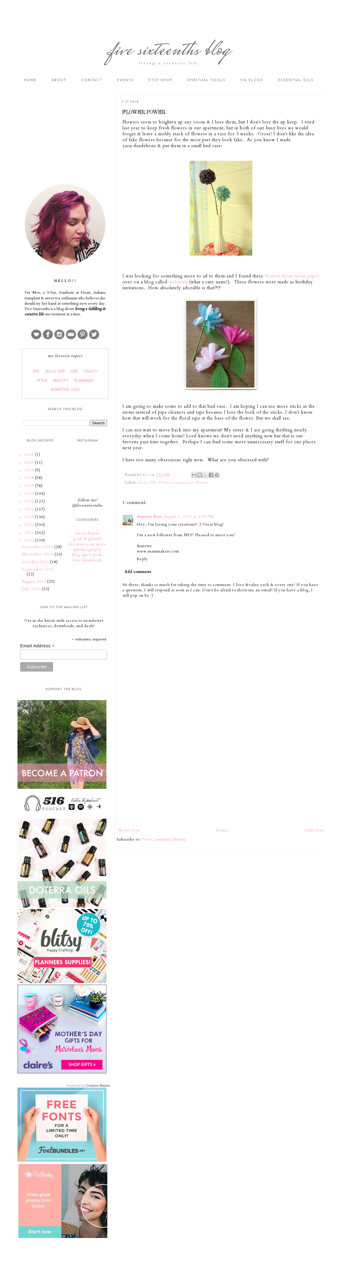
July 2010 (32, 589)
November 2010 (38, 554)
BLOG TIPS (55, 371)
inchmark (178, 282)
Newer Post (129, 830)
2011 (29, 532)
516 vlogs (251, 80)
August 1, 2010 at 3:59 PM (189, 516)
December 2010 (38, 547)
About (59, 80)
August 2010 (34, 581)
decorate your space (87, 544)
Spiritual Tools (206, 80)
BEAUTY (60, 380)
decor (142, 482)
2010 (29, 540)
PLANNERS (84, 380)
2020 (29, 462)
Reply (142, 559)
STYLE (41, 380)
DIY (153, 482)
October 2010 (36, 562)
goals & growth (87, 539)
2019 (29, 470)
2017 (29, 486)
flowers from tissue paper (292, 276)
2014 (29, 509)
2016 (29, 493)
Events (125, 80)
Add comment (138, 571)
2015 (29, 501)
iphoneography (87, 549)
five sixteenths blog (169, 51)
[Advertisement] (221, 778)
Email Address (37, 646)
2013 (29, 517)
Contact (91, 80)
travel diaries (87, 533)
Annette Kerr (149, 516)
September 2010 (38, 569)
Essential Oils (296, 80)
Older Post (314, 830)
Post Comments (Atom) (164, 839)
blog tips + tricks (87, 555)
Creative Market (98, 1085)
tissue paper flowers (191, 482)
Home (30, 80)
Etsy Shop (160, 80)
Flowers (165, 482)
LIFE (74, 371)
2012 (29, 524)
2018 (29, 478)
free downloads (87, 560)
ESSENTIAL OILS (65, 389)
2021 (29, 454)
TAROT (90, 371)
